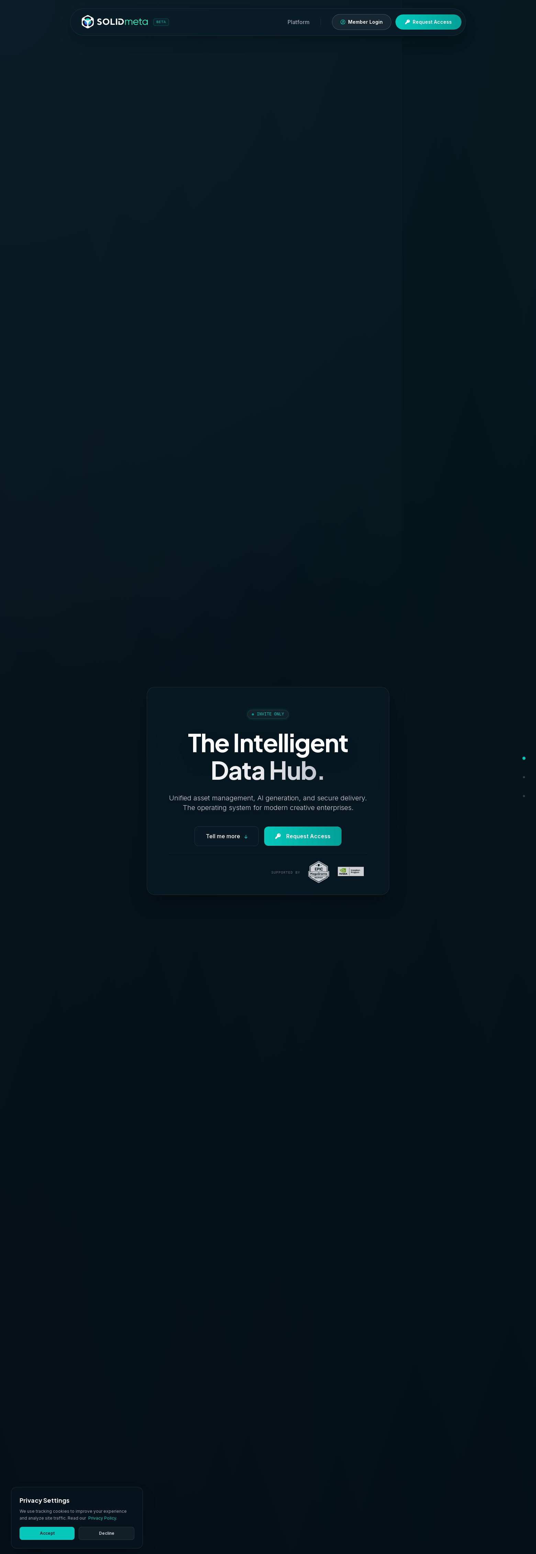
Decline (106, 1533)
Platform (299, 22)
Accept (47, 1533)
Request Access (428, 22)
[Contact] (512, 796)
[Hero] (513, 758)
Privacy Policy (102, 1518)
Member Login (361, 22)
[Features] (509, 777)
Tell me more (226, 836)
